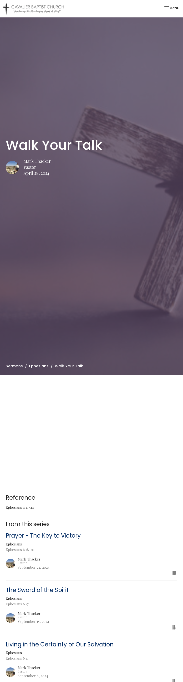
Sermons (14, 366)
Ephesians (39, 366)
